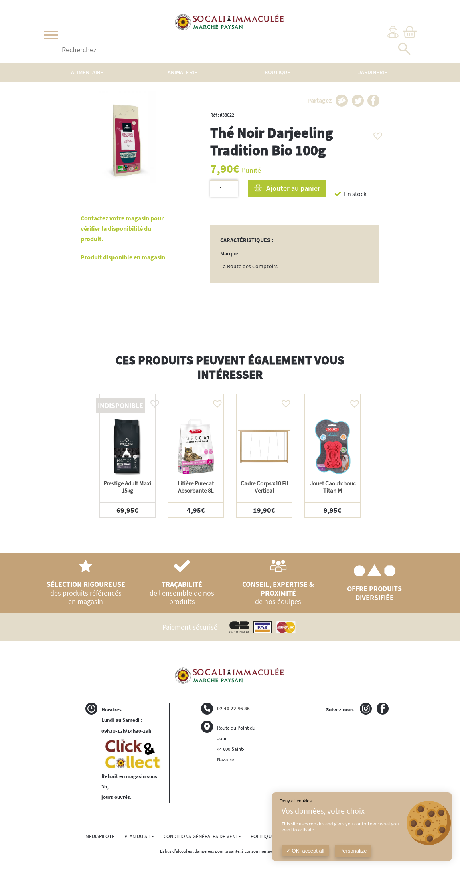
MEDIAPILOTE (100, 836)
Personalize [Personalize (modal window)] (353, 851)
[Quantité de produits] (224, 188)
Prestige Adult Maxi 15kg (127, 486)
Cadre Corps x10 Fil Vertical (264, 486)
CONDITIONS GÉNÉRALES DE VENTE (202, 836)
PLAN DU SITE (139, 836)
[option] (127, 456)
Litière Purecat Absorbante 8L (196, 486)
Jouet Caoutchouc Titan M (333, 486)
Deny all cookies (296, 800)
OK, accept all (305, 851)
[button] (375, 133)
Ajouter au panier (293, 188)
